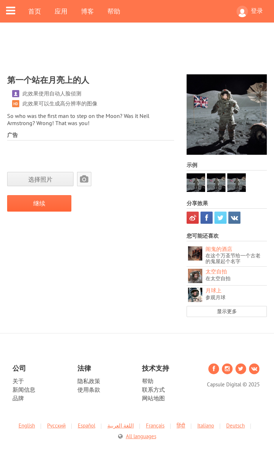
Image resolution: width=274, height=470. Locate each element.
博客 (87, 11)
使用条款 (88, 389)
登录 (250, 11)
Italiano (205, 425)
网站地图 (153, 398)
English (27, 425)
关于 (18, 381)
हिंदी (181, 425)
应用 (61, 11)
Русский (56, 425)
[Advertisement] (137, 53)
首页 (34, 11)
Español (86, 425)
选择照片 (40, 179)
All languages (141, 436)
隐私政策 (88, 381)
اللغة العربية (120, 425)
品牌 (18, 398)
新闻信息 (23, 389)
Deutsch (235, 425)
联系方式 (153, 389)
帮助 (113, 11)
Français (155, 425)
